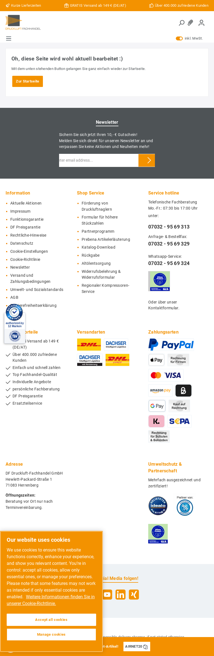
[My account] (201, 22)
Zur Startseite (27, 81)
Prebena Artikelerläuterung (106, 239)
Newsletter (20, 267)
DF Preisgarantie (25, 227)
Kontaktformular (163, 308)
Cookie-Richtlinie (25, 259)
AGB (14, 297)
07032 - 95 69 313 (168, 227)
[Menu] (8, 38)
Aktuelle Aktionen (26, 203)
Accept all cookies (51, 620)
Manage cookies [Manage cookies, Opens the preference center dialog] (51, 634)
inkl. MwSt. (189, 38)
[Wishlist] (191, 22)
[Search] (181, 23)
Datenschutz (21, 243)
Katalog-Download (98, 247)
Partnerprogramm (98, 231)
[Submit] (149, 160)
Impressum (20, 211)
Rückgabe (90, 255)
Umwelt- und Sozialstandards (36, 289)
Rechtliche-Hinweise (28, 235)
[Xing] (134, 594)
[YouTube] (107, 594)
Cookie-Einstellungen (29, 251)
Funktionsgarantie (26, 219)
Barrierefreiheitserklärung (33, 305)
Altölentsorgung (96, 263)
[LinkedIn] (120, 594)
